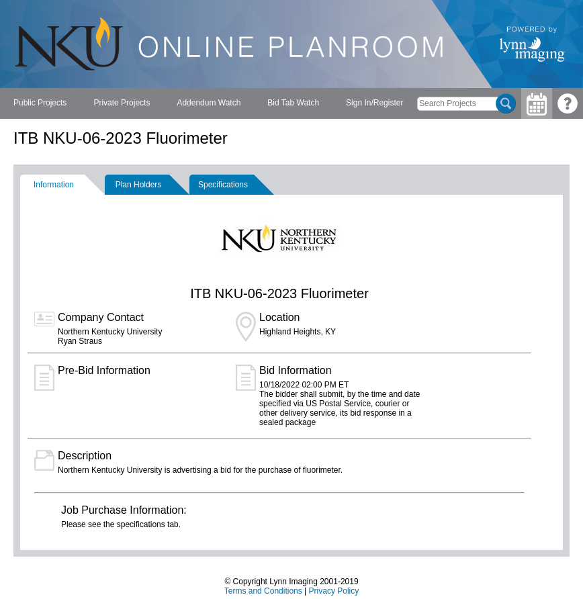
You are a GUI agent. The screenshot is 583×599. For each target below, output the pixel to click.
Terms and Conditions (263, 591)
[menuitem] (40, 103)
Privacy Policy (334, 591)
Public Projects (39, 102)
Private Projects (121, 102)
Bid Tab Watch (293, 102)
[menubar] (208, 103)
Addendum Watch (208, 102)
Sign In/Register (374, 102)
